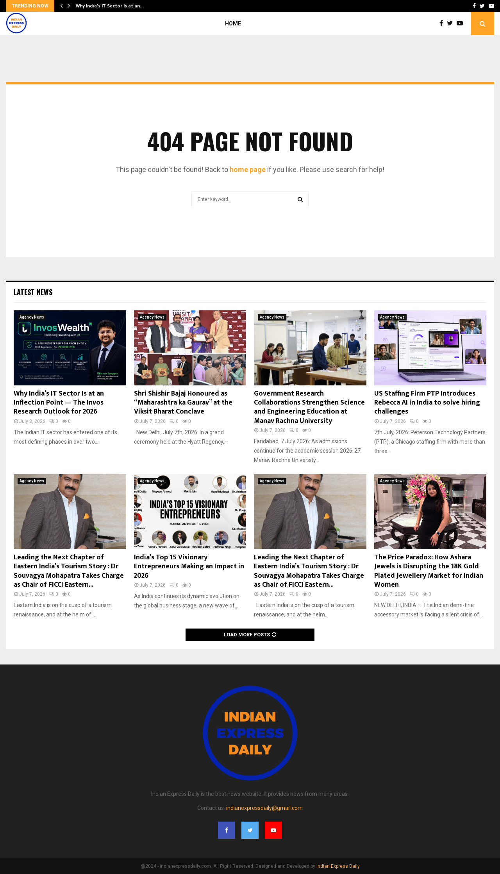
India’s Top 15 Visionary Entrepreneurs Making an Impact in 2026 (189, 567)
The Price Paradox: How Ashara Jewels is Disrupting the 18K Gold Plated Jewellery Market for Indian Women (428, 571)
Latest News (33, 292)
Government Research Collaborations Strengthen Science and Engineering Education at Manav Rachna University (309, 407)
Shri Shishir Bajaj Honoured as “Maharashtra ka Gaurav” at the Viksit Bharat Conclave (183, 403)
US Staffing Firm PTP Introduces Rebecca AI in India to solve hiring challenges (427, 403)
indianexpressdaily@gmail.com (264, 808)
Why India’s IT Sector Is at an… (110, 6)
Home (233, 23)
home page (248, 169)
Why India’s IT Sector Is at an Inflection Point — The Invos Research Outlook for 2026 (59, 403)
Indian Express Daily (338, 866)
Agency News (32, 317)
